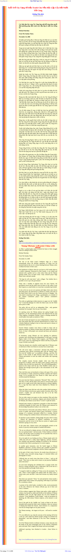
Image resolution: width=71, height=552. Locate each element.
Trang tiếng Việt (67, 1)
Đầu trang (68, 551)
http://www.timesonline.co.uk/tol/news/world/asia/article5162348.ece (38, 243)
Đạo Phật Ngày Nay (36, 1)
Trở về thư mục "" (35, 551)
